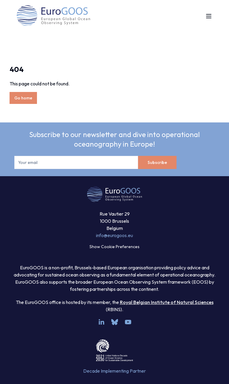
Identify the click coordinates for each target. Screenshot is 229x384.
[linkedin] (101, 322)
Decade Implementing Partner (114, 371)
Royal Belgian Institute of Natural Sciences (166, 302)
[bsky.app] (114, 322)
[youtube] (128, 322)
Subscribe (157, 162)
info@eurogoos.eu (114, 235)
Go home (23, 98)
